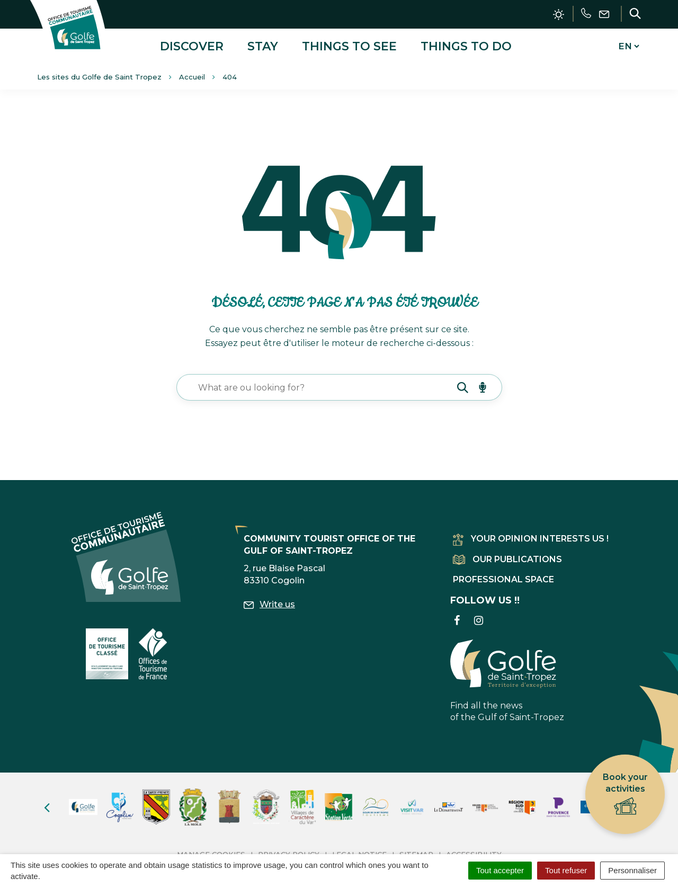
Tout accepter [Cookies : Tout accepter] (500, 870)
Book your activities (625, 794)
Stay (262, 44)
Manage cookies (211, 850)
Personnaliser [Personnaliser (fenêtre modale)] (632, 870)
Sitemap (416, 850)
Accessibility (474, 850)
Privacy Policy (288, 850)
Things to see (349, 44)
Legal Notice (359, 850)
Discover (192, 44)
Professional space (503, 576)
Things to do (466, 44)
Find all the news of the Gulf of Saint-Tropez (507, 677)
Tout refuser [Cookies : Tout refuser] (566, 870)
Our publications (507, 556)
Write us (269, 601)
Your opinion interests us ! (531, 535)
